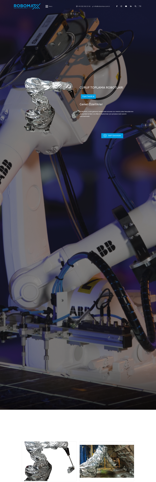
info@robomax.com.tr (102, 6)
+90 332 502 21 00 (84, 6)
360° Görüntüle (112, 135)
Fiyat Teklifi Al (88, 96)
